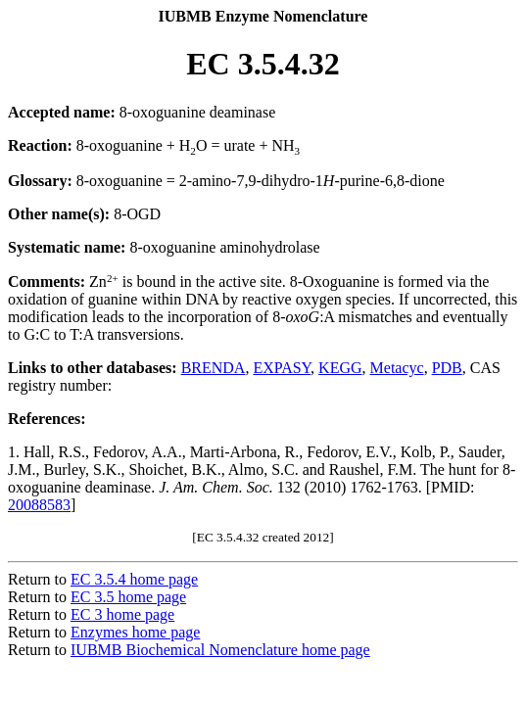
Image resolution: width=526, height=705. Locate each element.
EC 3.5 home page (128, 596)
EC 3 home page (122, 614)
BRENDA (213, 367)
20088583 (39, 504)
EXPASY (282, 367)
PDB (447, 367)
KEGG (339, 367)
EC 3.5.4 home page (134, 579)
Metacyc (397, 367)
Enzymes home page (135, 632)
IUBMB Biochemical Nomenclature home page (220, 649)
